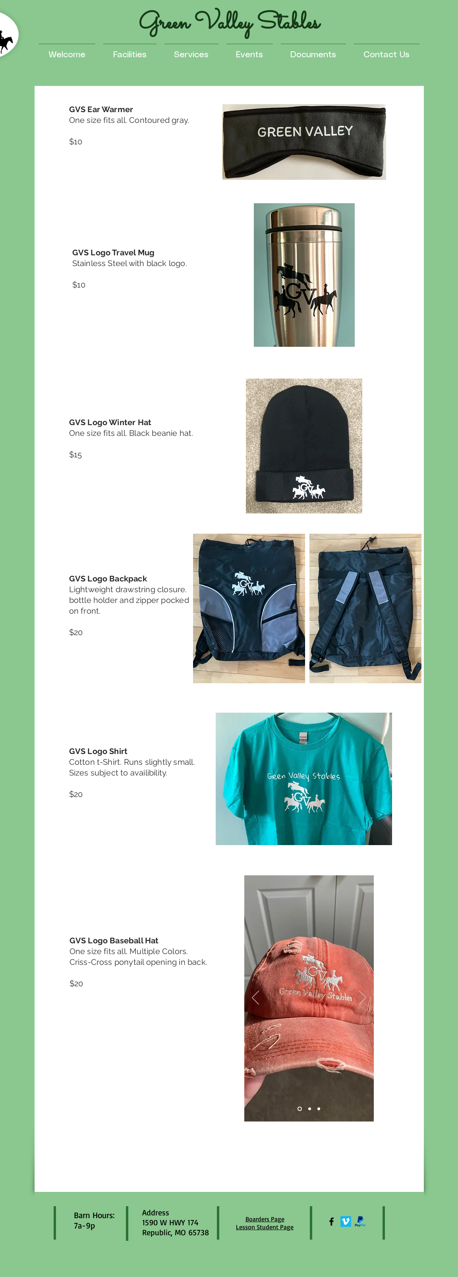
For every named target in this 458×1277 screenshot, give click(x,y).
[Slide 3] (318, 1109)
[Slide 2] (309, 1109)
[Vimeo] (345, 1221)
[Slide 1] (300, 1109)
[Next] (362, 998)
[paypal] (360, 1221)
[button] (191, 51)
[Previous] (255, 998)
